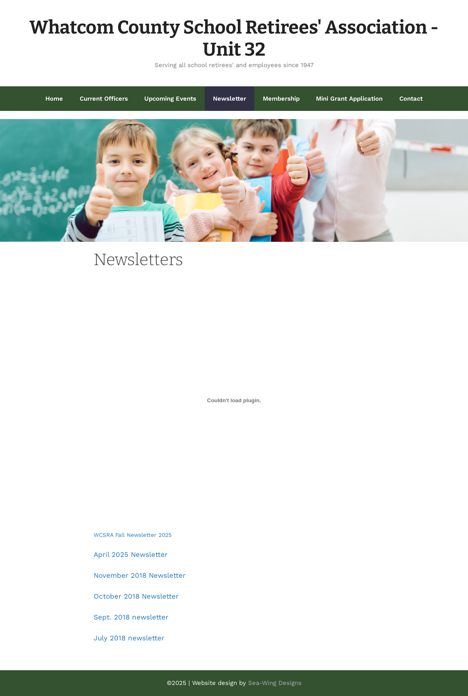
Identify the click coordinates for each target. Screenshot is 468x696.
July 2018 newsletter (129, 638)
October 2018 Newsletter (136, 596)
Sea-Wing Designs (275, 683)
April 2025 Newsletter (131, 554)
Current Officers (104, 98)
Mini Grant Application (349, 98)
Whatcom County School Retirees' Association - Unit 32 (234, 38)
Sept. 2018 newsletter (131, 617)
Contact (411, 98)
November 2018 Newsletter (140, 575)
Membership (281, 98)
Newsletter (229, 98)
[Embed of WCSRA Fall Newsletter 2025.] (234, 400)
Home (54, 98)
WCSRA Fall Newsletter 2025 (133, 535)
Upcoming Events (170, 98)
